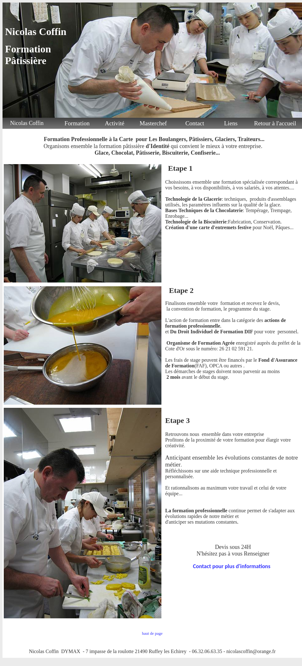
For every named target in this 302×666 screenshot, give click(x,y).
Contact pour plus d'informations (231, 566)
